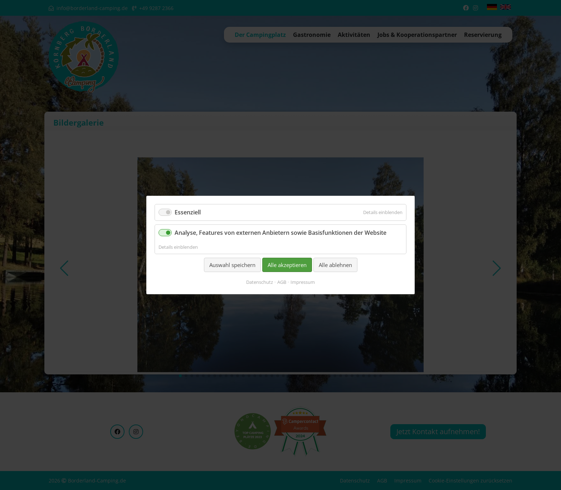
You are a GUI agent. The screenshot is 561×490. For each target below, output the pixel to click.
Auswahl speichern (232, 264)
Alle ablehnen (335, 264)
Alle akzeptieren (287, 264)
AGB (281, 282)
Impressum (303, 282)
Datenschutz (259, 282)
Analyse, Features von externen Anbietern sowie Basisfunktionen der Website (280, 233)
